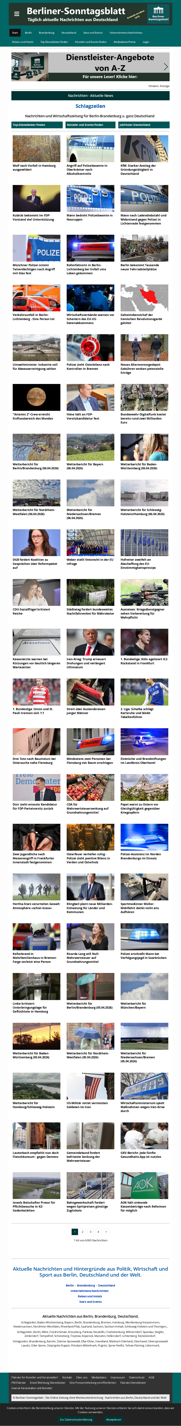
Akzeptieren (113, 1419)
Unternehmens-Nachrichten (126, 32)
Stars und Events (92, 32)
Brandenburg (46, 32)
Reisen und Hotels (22, 42)
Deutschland (69, 32)
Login (146, 42)
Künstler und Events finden (90, 42)
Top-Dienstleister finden (54, 42)
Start (15, 32)
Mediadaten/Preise (125, 42)
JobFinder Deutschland (135, 125)
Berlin (28, 32)
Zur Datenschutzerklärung (76, 1419)
